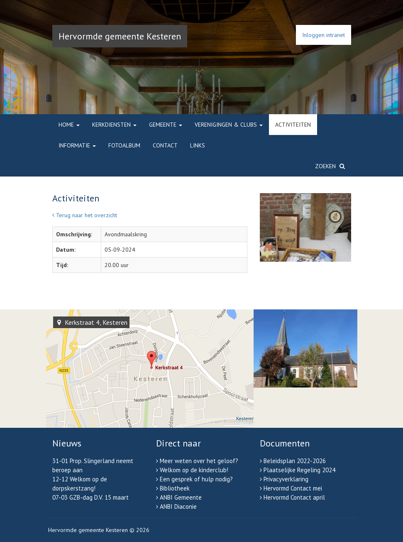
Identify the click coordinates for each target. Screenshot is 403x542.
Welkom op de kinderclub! (194, 470)
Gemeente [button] (165, 124)
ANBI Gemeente (181, 497)
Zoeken (330, 166)
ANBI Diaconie (178, 506)
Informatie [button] (77, 145)
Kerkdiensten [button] (114, 124)
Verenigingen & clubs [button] (229, 124)
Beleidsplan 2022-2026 (295, 461)
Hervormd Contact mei (293, 488)
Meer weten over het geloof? (199, 461)
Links (197, 145)
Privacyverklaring (286, 479)
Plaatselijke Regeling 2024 (299, 470)
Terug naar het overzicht (84, 215)
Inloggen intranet (323, 35)
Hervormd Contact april (294, 497)
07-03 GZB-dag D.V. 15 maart (90, 497)
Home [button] (69, 124)
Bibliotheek (175, 488)
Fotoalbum (124, 145)
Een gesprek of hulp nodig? (196, 479)
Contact (165, 145)
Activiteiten (293, 124)
